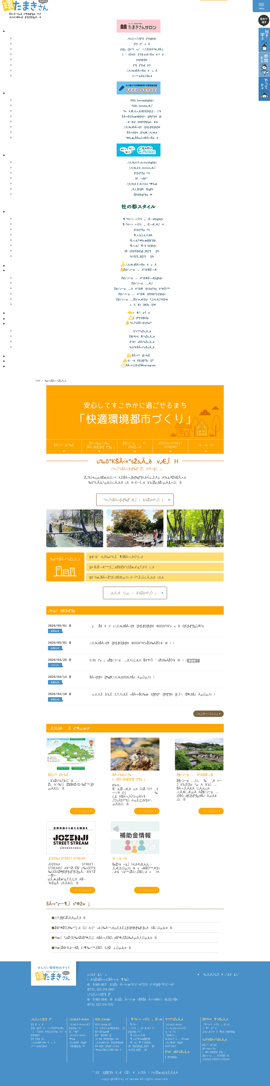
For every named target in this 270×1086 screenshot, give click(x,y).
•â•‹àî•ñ (206, 445)
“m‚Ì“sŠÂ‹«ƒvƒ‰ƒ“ (138, 323)
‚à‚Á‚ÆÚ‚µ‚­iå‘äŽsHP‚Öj (133, 592)
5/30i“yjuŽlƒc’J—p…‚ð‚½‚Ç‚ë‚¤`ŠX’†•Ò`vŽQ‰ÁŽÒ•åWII (138, 660)
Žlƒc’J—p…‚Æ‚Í (142, 283)
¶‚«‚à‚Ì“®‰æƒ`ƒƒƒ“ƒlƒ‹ (142, 240)
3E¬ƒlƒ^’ (142, 178)
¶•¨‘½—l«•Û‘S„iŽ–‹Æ (145, 1019)
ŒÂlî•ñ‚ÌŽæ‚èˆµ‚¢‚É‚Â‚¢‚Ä (159, 1072)
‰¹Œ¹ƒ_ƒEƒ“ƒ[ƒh (142, 256)
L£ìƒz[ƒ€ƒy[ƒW (142, 304)
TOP (37, 380)
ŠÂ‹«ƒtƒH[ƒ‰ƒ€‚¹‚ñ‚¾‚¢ (142, 132)
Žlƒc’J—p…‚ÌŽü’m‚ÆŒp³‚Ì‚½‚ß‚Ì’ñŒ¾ (142, 299)
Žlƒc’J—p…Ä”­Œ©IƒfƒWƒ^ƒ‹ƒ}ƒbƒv (142, 294)
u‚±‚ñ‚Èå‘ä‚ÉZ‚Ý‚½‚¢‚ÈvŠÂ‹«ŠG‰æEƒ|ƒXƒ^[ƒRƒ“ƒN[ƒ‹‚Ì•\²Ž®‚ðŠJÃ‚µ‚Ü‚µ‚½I (152, 694)
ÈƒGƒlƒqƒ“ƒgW (142, 194)
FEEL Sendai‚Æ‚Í (142, 105)
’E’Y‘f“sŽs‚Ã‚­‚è (142, 331)
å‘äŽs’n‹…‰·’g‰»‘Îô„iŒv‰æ (177, 1036)
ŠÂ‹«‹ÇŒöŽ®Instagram (138, 365)
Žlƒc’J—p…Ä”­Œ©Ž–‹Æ (138, 269)
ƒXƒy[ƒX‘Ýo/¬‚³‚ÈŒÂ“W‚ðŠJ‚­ (141, 49)
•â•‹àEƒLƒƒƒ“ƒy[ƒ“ (138, 360)
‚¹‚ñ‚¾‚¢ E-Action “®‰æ (142, 183)
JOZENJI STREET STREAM (170, 445)
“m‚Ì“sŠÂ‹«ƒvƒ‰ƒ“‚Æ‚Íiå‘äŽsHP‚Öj (133, 499)
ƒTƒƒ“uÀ (142, 44)
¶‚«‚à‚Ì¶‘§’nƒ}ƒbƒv (142, 245)
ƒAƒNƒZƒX (141, 60)
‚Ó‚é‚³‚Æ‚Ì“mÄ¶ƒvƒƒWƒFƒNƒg (218, 1031)
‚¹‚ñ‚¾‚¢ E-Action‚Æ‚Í (142, 168)
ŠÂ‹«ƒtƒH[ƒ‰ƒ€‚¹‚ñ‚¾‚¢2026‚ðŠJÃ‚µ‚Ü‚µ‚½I (122, 677)
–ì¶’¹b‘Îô (138, 312)
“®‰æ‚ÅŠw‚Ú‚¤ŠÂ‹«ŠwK (141, 138)
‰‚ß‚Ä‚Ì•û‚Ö (210, 974)
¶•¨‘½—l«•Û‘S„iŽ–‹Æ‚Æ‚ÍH (142, 224)
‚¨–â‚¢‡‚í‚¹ (232, 974)
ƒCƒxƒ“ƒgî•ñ (142, 173)
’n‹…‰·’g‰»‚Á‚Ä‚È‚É (175, 1028)
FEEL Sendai (102, 1019)
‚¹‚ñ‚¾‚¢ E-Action (79, 1019)
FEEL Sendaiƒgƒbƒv (142, 100)
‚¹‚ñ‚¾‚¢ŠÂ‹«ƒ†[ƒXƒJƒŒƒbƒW (142, 127)
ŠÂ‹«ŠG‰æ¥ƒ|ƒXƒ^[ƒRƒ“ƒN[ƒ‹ (142, 116)
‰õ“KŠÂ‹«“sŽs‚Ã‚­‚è (141, 347)
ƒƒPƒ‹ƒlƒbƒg (138, 317)
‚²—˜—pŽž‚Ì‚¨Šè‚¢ (142, 76)
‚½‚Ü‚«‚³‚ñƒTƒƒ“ (41, 1019)
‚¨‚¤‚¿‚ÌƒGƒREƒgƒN (142, 189)
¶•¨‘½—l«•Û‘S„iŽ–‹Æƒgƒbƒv (142, 219)
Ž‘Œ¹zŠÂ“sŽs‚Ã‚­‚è (141, 342)
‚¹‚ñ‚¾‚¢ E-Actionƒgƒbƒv (142, 162)
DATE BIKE (170, 1046)
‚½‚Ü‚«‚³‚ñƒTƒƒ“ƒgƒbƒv (141, 38)
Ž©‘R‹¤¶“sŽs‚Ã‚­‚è (142, 336)
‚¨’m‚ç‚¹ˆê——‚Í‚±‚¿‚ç (207, 713)
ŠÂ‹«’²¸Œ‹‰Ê (138, 355)
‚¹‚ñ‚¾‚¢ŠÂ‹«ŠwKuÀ (142, 70)
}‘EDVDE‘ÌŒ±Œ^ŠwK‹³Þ (142, 54)
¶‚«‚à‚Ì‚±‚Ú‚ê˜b (142, 235)
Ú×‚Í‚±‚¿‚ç (81, 811)
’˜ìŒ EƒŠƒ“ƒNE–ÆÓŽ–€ (113, 1072)
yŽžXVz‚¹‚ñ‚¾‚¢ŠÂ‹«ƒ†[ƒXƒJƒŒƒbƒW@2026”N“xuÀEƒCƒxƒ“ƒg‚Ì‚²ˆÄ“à (147, 626)
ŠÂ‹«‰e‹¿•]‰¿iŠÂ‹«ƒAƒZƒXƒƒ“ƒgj (99, 445)
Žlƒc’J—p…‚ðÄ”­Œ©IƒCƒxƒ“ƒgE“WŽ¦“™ (142, 288)
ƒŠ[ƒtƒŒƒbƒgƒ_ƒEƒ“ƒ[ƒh (142, 251)
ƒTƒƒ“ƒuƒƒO (142, 65)
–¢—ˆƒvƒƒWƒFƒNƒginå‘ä (142, 122)
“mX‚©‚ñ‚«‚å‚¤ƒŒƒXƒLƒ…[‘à (142, 111)
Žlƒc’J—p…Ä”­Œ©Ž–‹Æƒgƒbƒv (142, 278)
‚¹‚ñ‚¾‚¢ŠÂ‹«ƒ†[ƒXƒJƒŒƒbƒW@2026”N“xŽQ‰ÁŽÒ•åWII (132, 643)
